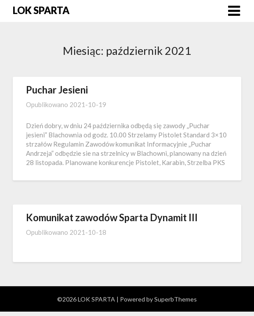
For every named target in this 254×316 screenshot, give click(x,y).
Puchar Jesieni (57, 90)
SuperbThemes (175, 299)
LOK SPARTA (41, 10)
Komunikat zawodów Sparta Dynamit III (112, 217)
